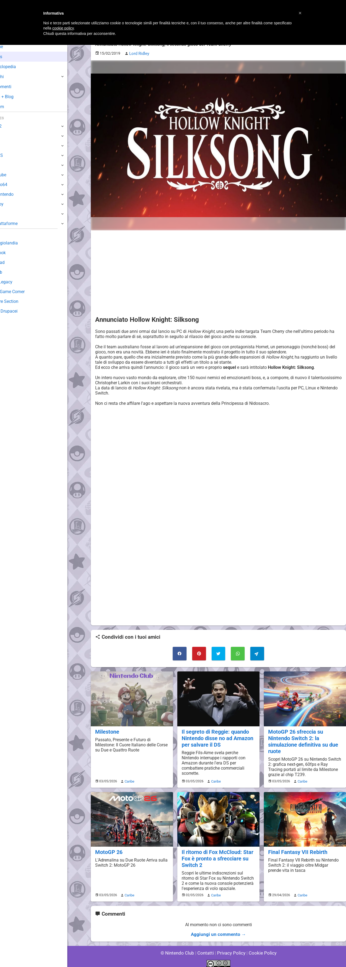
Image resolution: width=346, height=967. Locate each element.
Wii (7, 165)
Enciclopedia (19, 66)
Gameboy (13, 204)
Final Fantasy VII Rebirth (296, 849)
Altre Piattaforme (20, 223)
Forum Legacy (18, 281)
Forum (13, 106)
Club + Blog (18, 96)
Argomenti (17, 86)
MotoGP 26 (108, 849)
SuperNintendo (18, 194)
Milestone (106, 730)
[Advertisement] (218, 272)
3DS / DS (13, 155)
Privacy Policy (230, 948)
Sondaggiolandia (20, 243)
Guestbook (14, 252)
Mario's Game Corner (24, 291)
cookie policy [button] (63, 28)
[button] (300, 13)
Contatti (206, 948)
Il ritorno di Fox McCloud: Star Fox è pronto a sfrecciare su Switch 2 (216, 855)
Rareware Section (21, 301)
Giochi (13, 76)
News (13, 56)
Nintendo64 (15, 184)
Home (13, 46)
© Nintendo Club (179, 948)
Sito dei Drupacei (20, 311)
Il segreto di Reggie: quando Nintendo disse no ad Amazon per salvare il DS (216, 736)
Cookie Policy (260, 948)
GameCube (15, 174)
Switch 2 (12, 126)
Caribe (128, 778)
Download (14, 262)
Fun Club (12, 272)
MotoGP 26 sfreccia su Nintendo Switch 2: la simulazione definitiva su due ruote (302, 739)
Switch (10, 135)
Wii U (9, 145)
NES (8, 213)
